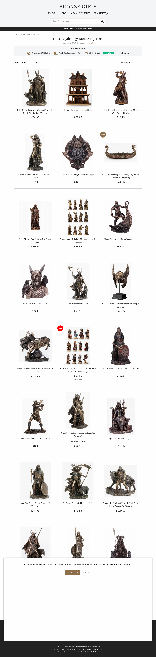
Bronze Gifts (78, 6)
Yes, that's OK (72, 572)
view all (90, 43)
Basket (101, 13)
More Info (86, 572)
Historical (23, 34)
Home (16, 34)
